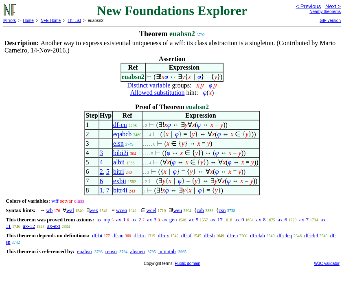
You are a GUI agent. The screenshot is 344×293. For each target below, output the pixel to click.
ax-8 (260, 219)
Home (28, 20)
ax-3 (151, 219)
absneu (137, 251)
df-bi (97, 235)
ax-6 (282, 219)
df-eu (120, 124)
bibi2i (120, 152)
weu (177, 210)
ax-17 (216, 219)
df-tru (140, 235)
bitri (118, 171)
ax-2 (136, 219)
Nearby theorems (325, 11)
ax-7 (304, 219)
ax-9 (239, 219)
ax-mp (103, 219)
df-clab (257, 235)
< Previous (308, 6)
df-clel (311, 235)
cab (200, 210)
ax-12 (29, 226)
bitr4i (120, 190)
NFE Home (51, 20)
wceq (121, 210)
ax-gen (169, 219)
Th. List (74, 20)
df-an (117, 235)
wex (94, 210)
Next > (333, 6)
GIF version (330, 20)
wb (49, 210)
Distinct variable (148, 85)
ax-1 (121, 219)
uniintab (167, 251)
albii (119, 162)
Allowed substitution (157, 92)
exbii (119, 180)
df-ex (163, 235)
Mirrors (9, 20)
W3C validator (327, 263)
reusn (111, 251)
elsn (118, 143)
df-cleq (284, 235)
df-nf (186, 235)
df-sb (209, 235)
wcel (151, 210)
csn (222, 210)
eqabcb (122, 134)
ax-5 (193, 219)
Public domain (187, 263)
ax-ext (53, 226)
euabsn (84, 251)
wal (70, 210)
